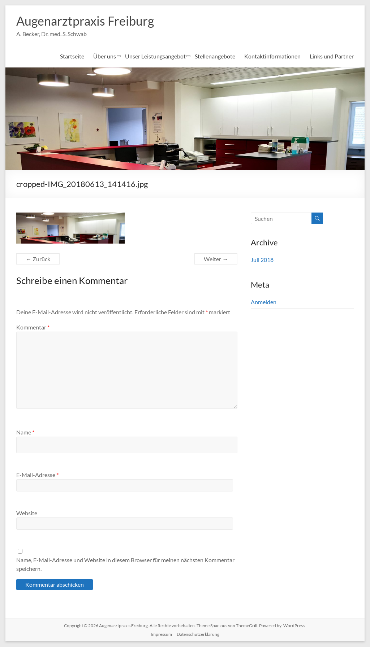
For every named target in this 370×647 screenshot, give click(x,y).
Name (25, 432)
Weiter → (216, 259)
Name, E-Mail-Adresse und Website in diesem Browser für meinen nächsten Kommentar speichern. (125, 564)
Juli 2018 (262, 260)
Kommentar (33, 327)
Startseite (72, 56)
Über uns (104, 56)
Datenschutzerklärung (198, 634)
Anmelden (263, 302)
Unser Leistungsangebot (155, 56)
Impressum (161, 634)
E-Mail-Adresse (37, 475)
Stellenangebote (215, 56)
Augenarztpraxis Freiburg (88, 21)
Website (26, 513)
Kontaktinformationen (272, 56)
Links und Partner (332, 56)
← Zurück (38, 259)
